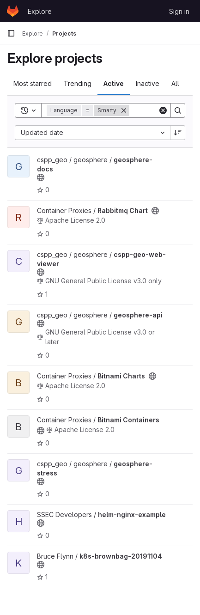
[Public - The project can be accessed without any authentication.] (40, 177)
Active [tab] (113, 83)
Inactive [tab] (147, 83)
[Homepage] (12, 11)
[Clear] (163, 110)
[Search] (177, 110)
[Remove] (123, 110)
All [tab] (175, 83)
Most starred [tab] (32, 83)
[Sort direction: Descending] (177, 132)
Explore (40, 11)
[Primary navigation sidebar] (11, 33)
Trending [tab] (77, 83)
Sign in (179, 11)
